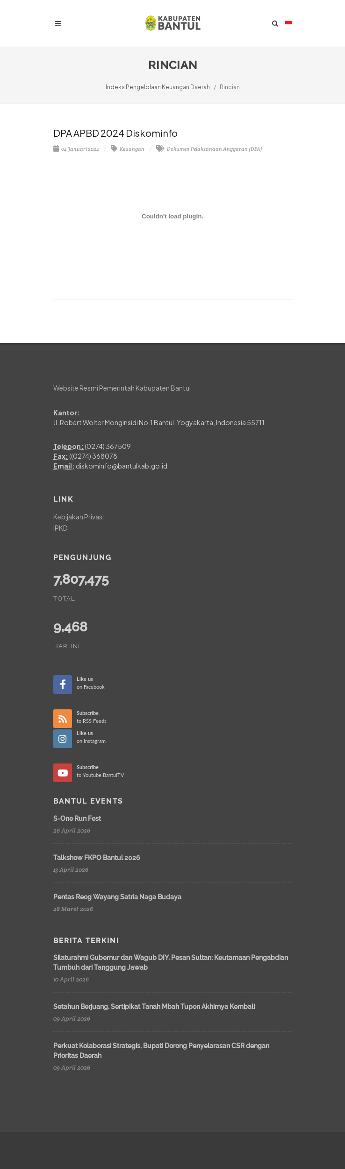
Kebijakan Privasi (78, 516)
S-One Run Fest (77, 818)
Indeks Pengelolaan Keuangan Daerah (158, 87)
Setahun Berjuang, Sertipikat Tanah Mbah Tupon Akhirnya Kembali (154, 1006)
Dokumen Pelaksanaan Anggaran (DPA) (209, 149)
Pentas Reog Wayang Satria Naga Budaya (117, 897)
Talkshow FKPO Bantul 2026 (96, 857)
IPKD (60, 528)
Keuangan (127, 149)
